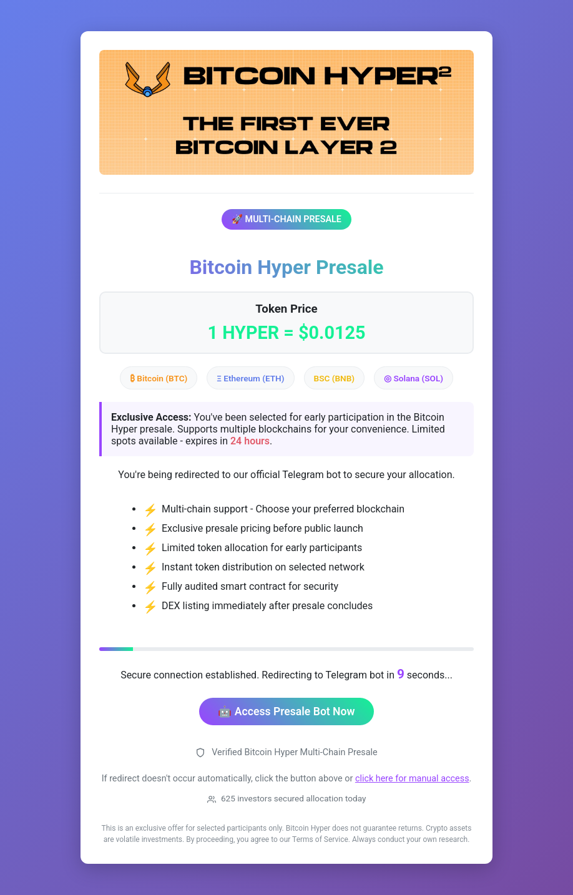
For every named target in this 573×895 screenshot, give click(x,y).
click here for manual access (412, 778)
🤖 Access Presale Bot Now (286, 711)
